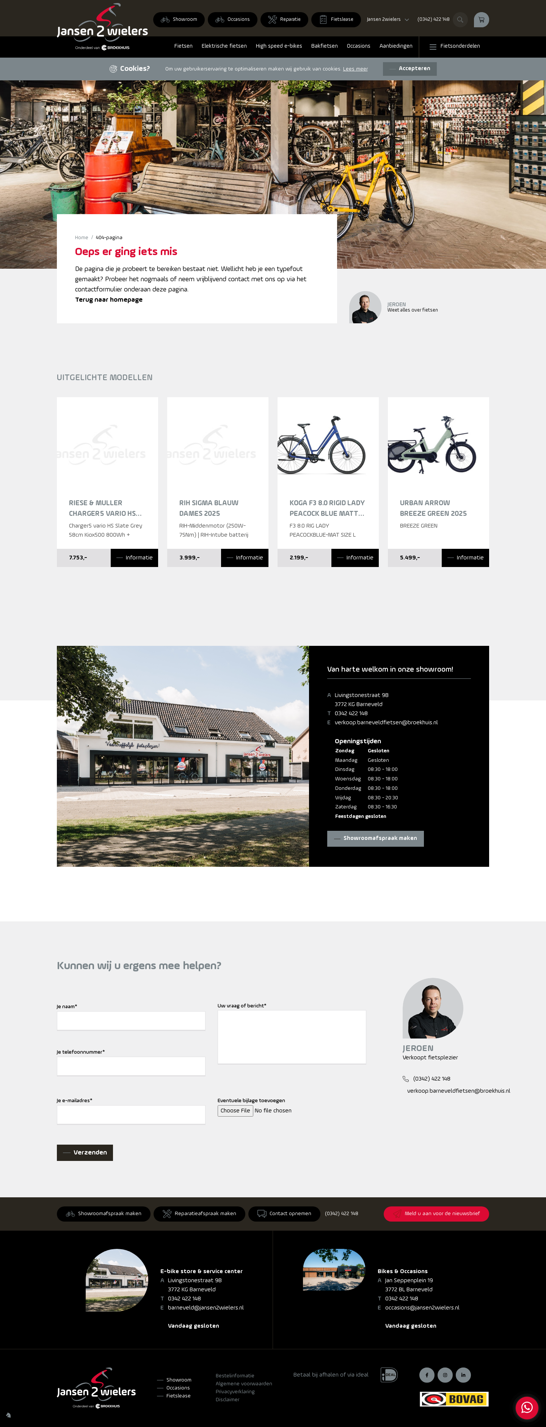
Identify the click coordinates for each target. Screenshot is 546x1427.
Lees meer (355, 69)
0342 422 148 (351, 714)
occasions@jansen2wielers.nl (422, 1308)
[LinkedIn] (463, 1375)
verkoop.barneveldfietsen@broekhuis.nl (386, 723)
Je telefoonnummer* (81, 1052)
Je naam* (67, 1007)
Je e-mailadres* (75, 1101)
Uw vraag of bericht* (242, 1006)
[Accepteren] (410, 69)
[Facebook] (427, 1375)
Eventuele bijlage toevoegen (251, 1101)
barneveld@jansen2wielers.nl (206, 1308)
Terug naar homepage (109, 300)
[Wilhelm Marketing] (8, 1415)
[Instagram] (445, 1375)
